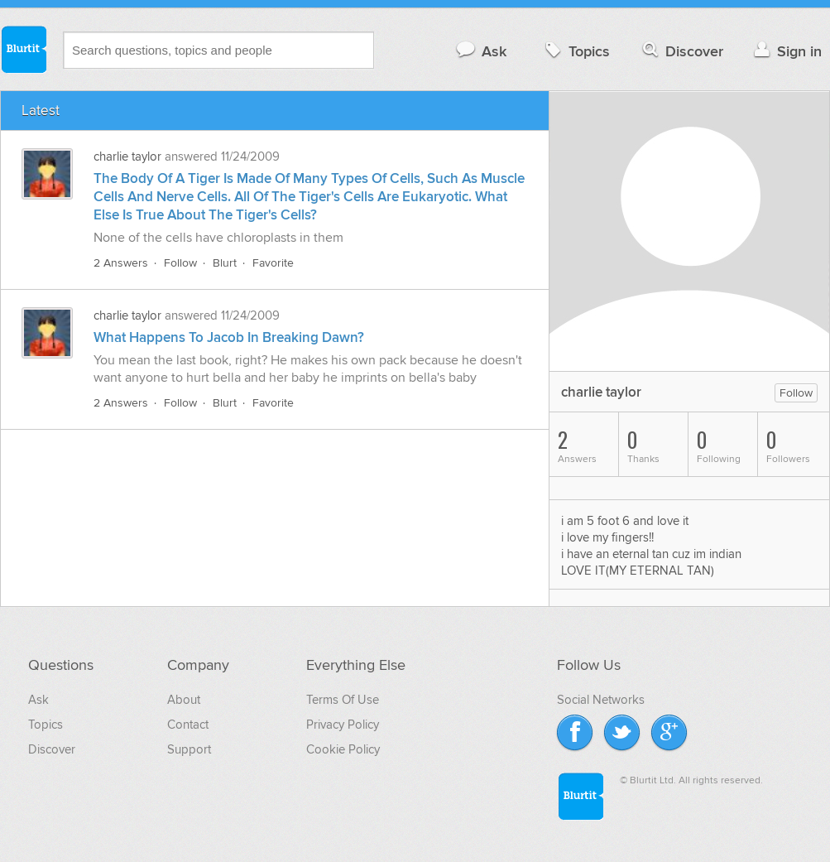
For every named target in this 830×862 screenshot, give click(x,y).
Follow (180, 263)
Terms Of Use (342, 699)
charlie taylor (127, 156)
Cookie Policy (343, 749)
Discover (681, 50)
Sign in (786, 50)
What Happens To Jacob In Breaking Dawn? (229, 338)
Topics (575, 50)
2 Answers (121, 263)
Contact (188, 724)
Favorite (273, 263)
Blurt (225, 263)
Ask (480, 50)
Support (189, 749)
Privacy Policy (342, 724)
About (183, 699)
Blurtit (23, 49)
